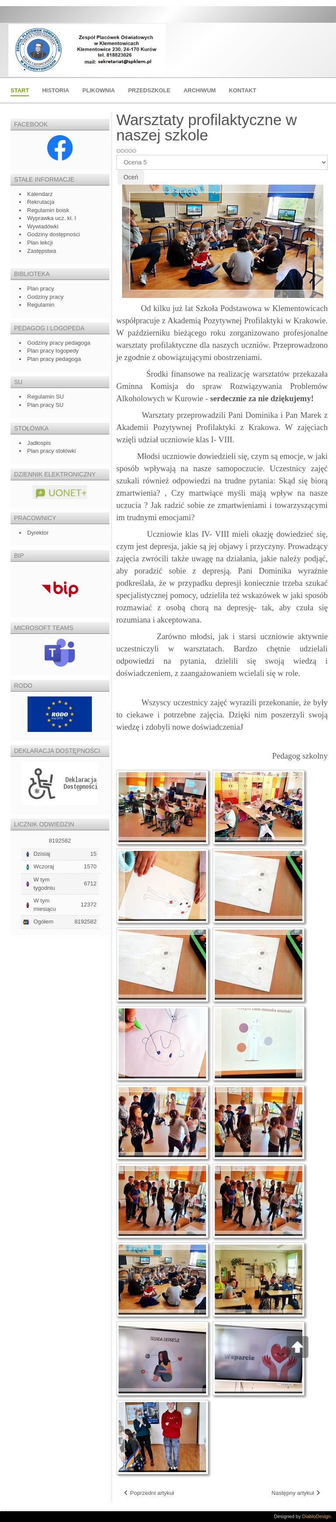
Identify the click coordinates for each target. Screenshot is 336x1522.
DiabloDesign (316, 1516)
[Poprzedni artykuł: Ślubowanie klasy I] (148, 1493)
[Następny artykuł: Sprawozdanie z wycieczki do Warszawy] (296, 1493)
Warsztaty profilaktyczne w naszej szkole (206, 127)
